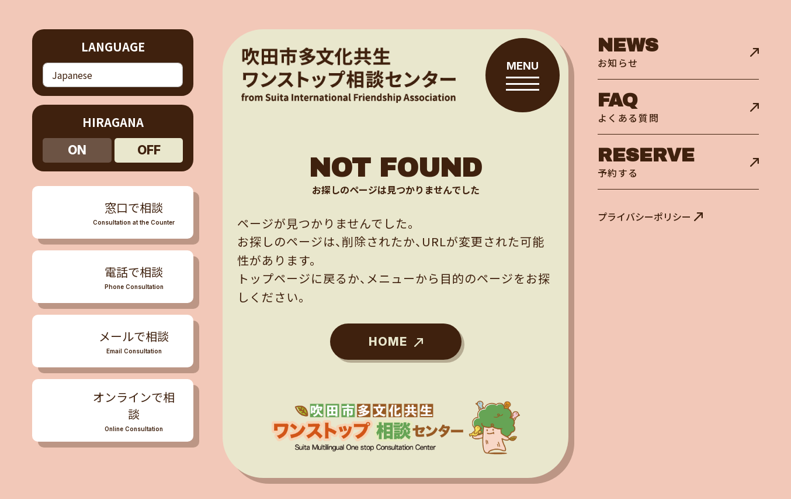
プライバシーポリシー (644, 216)
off (149, 146)
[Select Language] (112, 72)
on (77, 146)
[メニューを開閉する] (112, 272)
